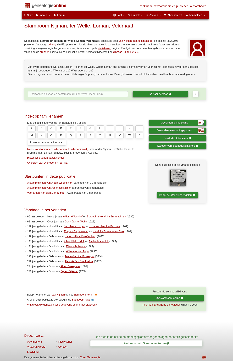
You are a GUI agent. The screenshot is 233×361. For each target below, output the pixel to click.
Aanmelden (195, 15)
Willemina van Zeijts (77, 251)
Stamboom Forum (83, 294)
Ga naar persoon (160, 94)
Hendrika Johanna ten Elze (108, 231)
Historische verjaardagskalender (45, 157)
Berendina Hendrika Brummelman (106, 216)
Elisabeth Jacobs (76, 246)
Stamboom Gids (81, 299)
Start (28, 15)
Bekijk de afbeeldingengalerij (177, 195)
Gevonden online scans (182, 122)
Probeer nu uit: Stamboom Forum (146, 343)
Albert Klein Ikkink (74, 241)
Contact (62, 346)
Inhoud (43, 15)
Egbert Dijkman (69, 271)
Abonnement (34, 341)
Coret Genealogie (90, 357)
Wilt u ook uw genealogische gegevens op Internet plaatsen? (62, 304)
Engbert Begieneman (76, 231)
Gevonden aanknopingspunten (180, 130)
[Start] (49, 6)
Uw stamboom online (169, 298)
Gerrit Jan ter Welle (76, 221)
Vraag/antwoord (36, 346)
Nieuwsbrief (65, 341)
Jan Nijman (125, 40)
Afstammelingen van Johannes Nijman (49, 187)
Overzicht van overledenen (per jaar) (48, 162)
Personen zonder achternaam (47, 142)
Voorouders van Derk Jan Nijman (46, 192)
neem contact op (142, 40)
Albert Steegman (70, 266)
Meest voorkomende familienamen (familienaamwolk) (57, 149)
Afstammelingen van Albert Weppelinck (49, 182)
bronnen (44, 52)
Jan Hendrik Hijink (74, 226)
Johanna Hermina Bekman (104, 226)
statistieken (104, 48)
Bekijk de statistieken (177, 138)
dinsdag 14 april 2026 (125, 52)
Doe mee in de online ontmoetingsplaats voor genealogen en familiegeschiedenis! (146, 337)
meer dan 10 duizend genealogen (161, 304)
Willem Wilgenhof (73, 216)
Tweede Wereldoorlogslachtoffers (177, 145)
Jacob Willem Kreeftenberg (80, 236)
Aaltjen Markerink (99, 241)
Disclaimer (33, 351)
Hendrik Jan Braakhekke (79, 261)
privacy (52, 44)
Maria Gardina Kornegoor (79, 256)
